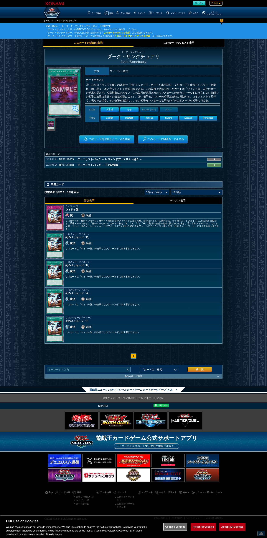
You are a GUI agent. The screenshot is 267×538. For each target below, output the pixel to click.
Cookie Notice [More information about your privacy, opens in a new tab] (54, 534)
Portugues (208, 118)
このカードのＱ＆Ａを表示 (116, 32)
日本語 (109, 109)
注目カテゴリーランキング (126, 505)
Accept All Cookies (232, 526)
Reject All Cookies (203, 526)
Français (149, 118)
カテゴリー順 (82, 500)
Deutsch (129, 118)
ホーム (47, 20)
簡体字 (168, 109)
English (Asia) (149, 109)
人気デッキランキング (126, 498)
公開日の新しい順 (85, 496)
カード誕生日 (82, 504)
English (109, 118)
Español (188, 118)
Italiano (168, 118)
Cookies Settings (175, 526)
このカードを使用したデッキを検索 (132, 36)
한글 (129, 109)
